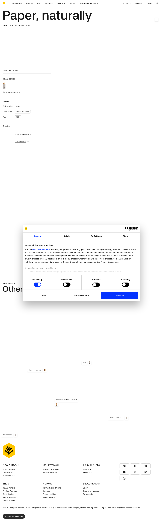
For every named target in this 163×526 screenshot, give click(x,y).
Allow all (120, 295)
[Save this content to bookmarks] (156, 19)
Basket (138, 3)
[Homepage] (4, 3)
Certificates (8, 494)
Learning (49, 3)
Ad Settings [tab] (96, 236)
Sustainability (9, 475)
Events (72, 3)
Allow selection (81, 295)
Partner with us (50, 472)
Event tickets (9, 500)
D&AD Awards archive (19, 25)
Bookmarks (88, 494)
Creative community (88, 3)
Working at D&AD (51, 469)
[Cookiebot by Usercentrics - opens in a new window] (126, 228)
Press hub (87, 472)
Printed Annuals (10, 491)
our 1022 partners (41, 249)
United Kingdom (22, 112)
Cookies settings (14, 516)
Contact (87, 469)
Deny (43, 295)
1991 (18, 117)
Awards (29, 3)
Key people (8, 472)
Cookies (46, 491)
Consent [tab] (38, 236)
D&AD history (9, 469)
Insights (61, 3)
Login (85, 488)
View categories (12, 92)
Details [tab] (67, 236)
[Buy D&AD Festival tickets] (15, 3)
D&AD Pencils (9, 488)
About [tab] (125, 236)
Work (39, 3)
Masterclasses (9, 497)
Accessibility (49, 497)
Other (18, 106)
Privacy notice (49, 494)
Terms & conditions (52, 488)
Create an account (91, 491)
